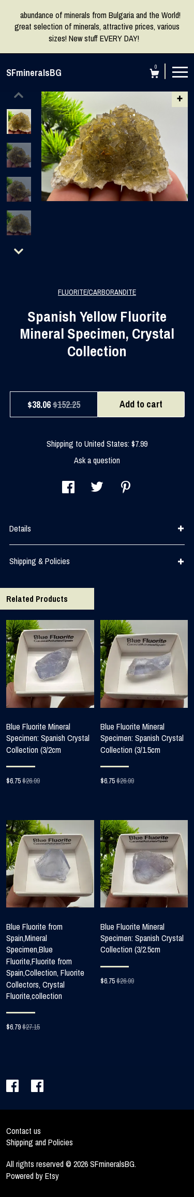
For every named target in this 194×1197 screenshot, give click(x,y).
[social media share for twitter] (97, 488)
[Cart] (154, 74)
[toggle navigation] (180, 71)
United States (106, 443)
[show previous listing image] (18, 95)
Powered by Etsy (32, 1175)
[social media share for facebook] (68, 488)
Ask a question (97, 460)
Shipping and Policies (39, 1142)
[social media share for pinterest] (126, 488)
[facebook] (13, 1087)
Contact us (23, 1131)
